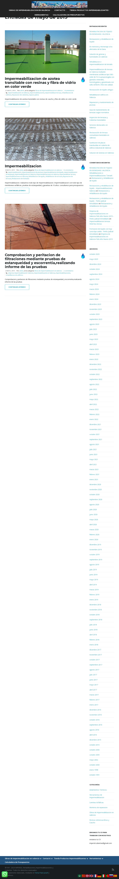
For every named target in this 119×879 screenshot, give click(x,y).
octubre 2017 (94, 660)
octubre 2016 (94, 720)
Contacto (60, 10)
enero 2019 (93, 599)
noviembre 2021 (95, 429)
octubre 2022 (94, 374)
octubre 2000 (94, 765)
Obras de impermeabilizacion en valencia (30, 10)
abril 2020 (93, 524)
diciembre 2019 (95, 544)
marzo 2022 (94, 409)
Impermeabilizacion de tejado (53, 172)
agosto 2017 (94, 670)
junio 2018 (93, 630)
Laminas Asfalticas (96, 802)
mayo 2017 (93, 685)
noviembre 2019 (95, 549)
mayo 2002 (93, 760)
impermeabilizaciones (37, 93)
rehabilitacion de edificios (14, 275)
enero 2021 (93, 479)
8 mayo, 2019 (10, 170)
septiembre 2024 (95, 274)
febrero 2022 (94, 414)
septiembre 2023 (95, 319)
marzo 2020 (94, 529)
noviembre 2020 (95, 489)
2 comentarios (68, 271)
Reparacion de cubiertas (20, 95)
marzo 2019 (94, 589)
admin (22, 91)
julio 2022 (93, 389)
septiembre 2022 (95, 379)
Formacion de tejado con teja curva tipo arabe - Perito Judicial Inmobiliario (101, 231)
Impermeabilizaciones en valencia (47, 174)
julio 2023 (93, 329)
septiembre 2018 (95, 620)
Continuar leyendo (17, 104)
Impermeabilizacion (23, 166)
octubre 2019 (94, 554)
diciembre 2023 (95, 304)
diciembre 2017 (95, 650)
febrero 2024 (94, 294)
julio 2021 (93, 449)
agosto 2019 (94, 564)
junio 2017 (93, 680)
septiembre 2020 (95, 499)
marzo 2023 (94, 349)
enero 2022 (93, 419)
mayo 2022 (93, 399)
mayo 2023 (93, 339)
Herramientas (42, 15)
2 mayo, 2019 (10, 271)
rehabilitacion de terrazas (53, 176)
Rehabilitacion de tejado (37, 176)
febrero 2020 (94, 534)
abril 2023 (93, 344)
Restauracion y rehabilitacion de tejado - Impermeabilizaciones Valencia (101, 188)
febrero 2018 (94, 640)
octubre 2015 (94, 745)
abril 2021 (93, 464)
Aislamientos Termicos (98, 790)
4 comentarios (69, 91)
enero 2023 (93, 359)
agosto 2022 (94, 384)
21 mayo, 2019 (10, 91)
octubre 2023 (94, 314)
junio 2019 (93, 574)
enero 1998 (93, 770)
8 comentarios (68, 170)
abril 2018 (93, 635)
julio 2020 (93, 509)
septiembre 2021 (95, 439)
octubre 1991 (94, 775)
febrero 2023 (94, 354)
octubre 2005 (94, 755)
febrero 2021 (94, 474)
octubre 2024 (94, 269)
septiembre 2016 (95, 725)
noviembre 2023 (95, 309)
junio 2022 (93, 394)
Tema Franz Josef (41, 873)
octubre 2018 (94, 615)
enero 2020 (93, 539)
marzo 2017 (94, 695)
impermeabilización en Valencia (18, 93)
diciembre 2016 (95, 710)
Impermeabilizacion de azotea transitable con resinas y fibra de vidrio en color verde (40, 83)
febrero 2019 (94, 594)
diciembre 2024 (95, 264)
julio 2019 (93, 569)
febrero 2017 (94, 700)
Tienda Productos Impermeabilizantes (89, 10)
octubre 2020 (94, 494)
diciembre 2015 (95, 740)
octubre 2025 (94, 254)
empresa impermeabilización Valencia (20, 273)
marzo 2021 (94, 469)
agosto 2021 (94, 444)
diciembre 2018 (95, 605)
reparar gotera (34, 95)
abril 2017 (93, 690)
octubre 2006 (94, 750)
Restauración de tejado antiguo (101, 90)
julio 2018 (93, 625)
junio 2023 (93, 334)
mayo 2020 (93, 519)
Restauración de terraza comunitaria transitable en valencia (99, 135)
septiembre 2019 (95, 559)
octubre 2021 (94, 434)
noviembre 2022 (95, 369)
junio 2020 (93, 514)
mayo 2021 (93, 459)
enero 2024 (93, 299)
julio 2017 (93, 675)
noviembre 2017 (95, 655)
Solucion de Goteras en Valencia (101, 153)
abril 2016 (93, 735)
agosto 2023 (94, 324)
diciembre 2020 (95, 484)
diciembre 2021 (95, 424)
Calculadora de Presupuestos (68, 15)
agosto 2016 (94, 730)
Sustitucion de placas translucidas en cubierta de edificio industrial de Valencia (100, 145)
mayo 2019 (93, 579)
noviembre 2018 (95, 610)
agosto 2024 (94, 279)
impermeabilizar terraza (53, 93)
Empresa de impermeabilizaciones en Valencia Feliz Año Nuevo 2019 (101, 236)
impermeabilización (14, 172)
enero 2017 (93, 705)
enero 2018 (93, 645)
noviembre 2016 (95, 715)
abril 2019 (93, 584)
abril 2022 (93, 404)
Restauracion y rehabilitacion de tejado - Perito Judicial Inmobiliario (101, 201)
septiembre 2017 (95, 665)
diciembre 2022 (95, 364)
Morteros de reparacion (98, 807)
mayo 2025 (93, 259)
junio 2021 (93, 454)
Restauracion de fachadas (20, 179)
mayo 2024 (93, 284)
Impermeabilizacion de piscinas (32, 172)
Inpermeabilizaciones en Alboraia (17, 176)
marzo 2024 (94, 289)
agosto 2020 (94, 504)
